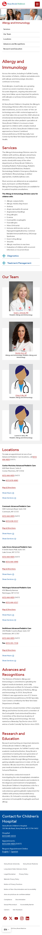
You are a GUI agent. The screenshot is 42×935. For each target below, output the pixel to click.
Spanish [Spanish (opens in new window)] (14, 851)
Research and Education (12, 49)
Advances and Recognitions (14, 44)
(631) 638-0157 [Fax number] (12, 521)
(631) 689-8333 (9, 836)
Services (6, 29)
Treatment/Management (19, 263)
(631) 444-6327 (12, 602)
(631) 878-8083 (12, 480)
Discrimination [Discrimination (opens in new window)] (20, 900)
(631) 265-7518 (12, 643)
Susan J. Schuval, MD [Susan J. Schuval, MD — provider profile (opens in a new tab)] (21, 313)
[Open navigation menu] (37, 4)
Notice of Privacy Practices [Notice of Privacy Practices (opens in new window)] (13, 884)
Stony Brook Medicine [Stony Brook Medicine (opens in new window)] (30, 864)
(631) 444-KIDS (8, 475)
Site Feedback (17, 910)
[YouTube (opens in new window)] (16, 918)
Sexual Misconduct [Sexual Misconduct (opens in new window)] (10, 905)
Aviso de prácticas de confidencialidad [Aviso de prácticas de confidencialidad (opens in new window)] (17, 894)
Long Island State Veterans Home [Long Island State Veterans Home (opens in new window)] (15, 869)
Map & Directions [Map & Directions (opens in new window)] (9, 487)
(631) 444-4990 (12, 562)
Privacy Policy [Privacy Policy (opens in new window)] (23, 874)
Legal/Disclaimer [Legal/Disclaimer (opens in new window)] (10, 874)
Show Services (8, 498)
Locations (7, 39)
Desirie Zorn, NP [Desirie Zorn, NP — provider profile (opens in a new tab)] (21, 353)
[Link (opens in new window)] (21, 296)
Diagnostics (13, 255)
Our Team (7, 34)
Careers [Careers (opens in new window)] (6, 910)
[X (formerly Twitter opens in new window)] (10, 918)
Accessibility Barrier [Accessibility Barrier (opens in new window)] (27, 905)
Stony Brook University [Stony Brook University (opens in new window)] (12, 864)
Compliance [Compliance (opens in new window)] (8, 900)
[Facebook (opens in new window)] (5, 918)
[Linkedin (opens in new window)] (27, 918)
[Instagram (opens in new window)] (22, 918)
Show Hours (7, 493)
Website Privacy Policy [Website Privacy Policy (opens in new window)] (11, 879)
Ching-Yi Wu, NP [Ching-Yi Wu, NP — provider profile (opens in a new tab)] (21, 395)
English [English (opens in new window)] (5, 851)
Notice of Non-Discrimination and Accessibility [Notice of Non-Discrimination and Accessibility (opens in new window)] (20, 889)
